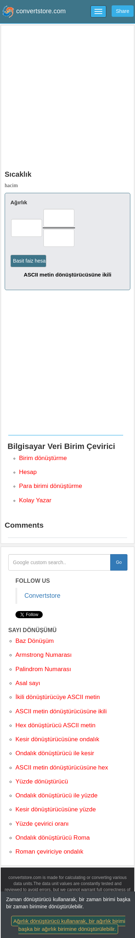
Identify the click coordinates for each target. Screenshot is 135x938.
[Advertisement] (67, 96)
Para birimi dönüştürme (50, 486)
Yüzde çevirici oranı (42, 823)
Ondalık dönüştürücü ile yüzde (56, 795)
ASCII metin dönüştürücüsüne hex (61, 767)
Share (122, 11)
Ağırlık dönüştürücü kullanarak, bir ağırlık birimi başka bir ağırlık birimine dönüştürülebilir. (69, 925)
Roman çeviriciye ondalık (49, 851)
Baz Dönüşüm (34, 640)
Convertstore (42, 595)
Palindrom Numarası (43, 669)
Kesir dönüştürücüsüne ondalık (57, 739)
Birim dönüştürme (43, 458)
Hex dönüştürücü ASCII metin (55, 725)
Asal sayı (27, 683)
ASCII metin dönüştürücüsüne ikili (67, 275)
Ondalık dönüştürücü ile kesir (54, 753)
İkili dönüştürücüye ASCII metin (57, 697)
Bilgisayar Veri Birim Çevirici (61, 446)
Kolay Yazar (35, 500)
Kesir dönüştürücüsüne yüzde (55, 809)
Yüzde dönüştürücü (41, 781)
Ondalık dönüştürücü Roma (52, 837)
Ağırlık (18, 202)
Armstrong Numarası (43, 654)
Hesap (28, 472)
